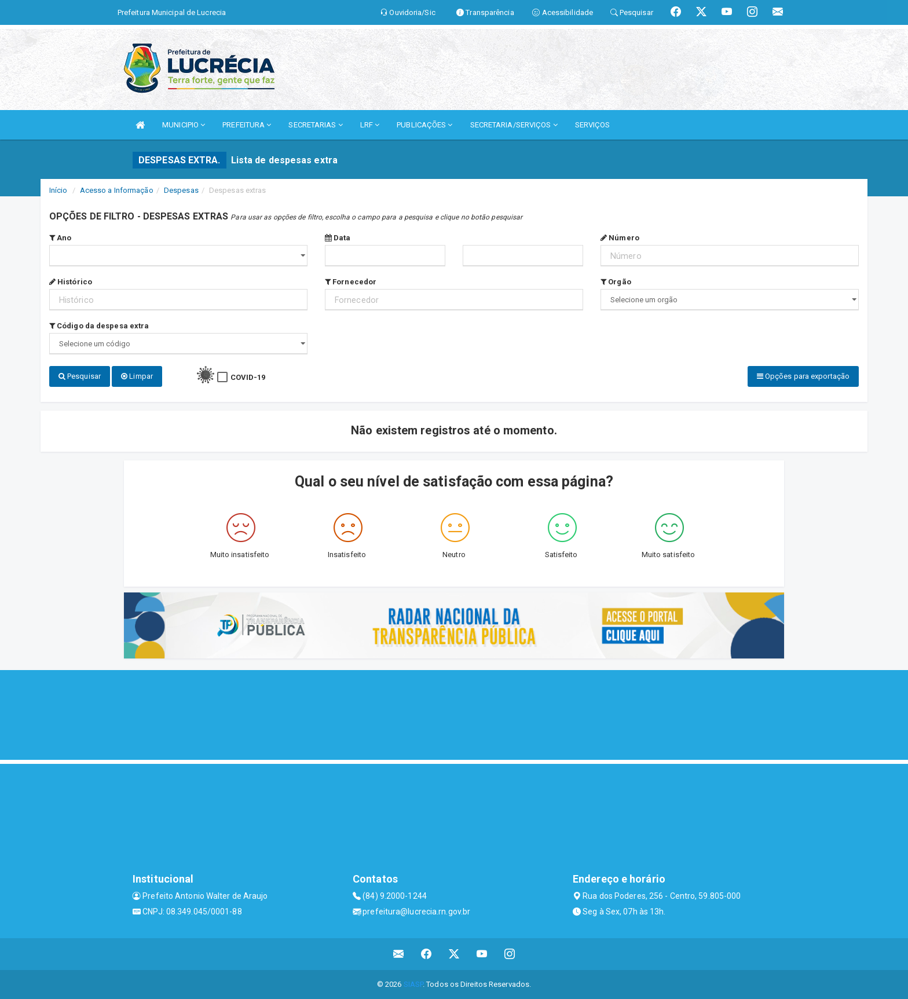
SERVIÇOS (592, 124)
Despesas (181, 190)
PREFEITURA (246, 124)
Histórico (70, 281)
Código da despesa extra (99, 325)
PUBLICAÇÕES (424, 124)
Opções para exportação (803, 376)
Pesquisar (79, 376)
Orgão (616, 281)
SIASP (413, 984)
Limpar (137, 376)
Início (58, 190)
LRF (370, 124)
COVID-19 (248, 377)
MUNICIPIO (183, 124)
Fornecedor (350, 281)
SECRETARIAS (315, 124)
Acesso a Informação (116, 190)
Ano (60, 237)
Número (620, 237)
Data (338, 237)
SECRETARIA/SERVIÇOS (514, 124)
